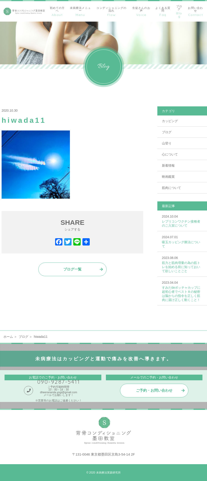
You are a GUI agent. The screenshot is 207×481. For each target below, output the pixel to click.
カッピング (170, 121)
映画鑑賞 (168, 176)
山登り (166, 143)
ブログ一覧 (72, 269)
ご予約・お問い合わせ (154, 390)
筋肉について (171, 188)
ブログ (166, 132)
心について (170, 154)
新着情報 (168, 165)
